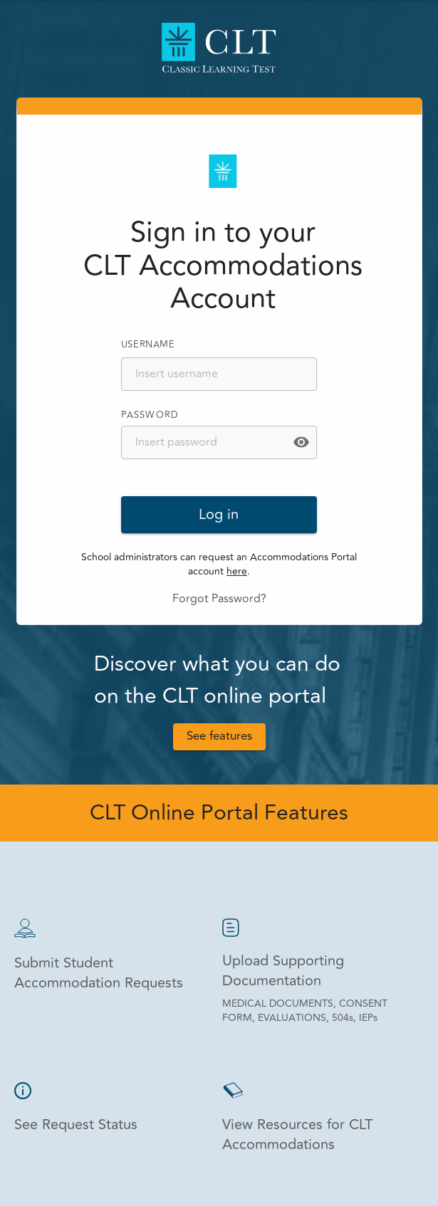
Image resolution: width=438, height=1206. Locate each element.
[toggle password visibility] (301, 442)
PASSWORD (150, 415)
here (236, 571)
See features (219, 736)
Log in (219, 514)
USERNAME (148, 344)
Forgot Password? (219, 598)
